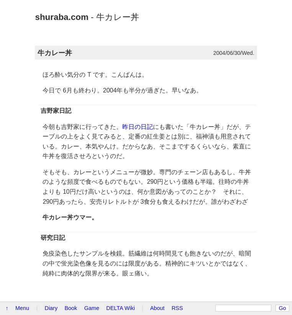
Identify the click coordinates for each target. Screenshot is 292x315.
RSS (177, 308)
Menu (22, 308)
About (157, 308)
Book (71, 308)
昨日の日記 (137, 127)
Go (282, 308)
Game (91, 308)
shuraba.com (61, 17)
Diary (51, 308)
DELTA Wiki (120, 308)
